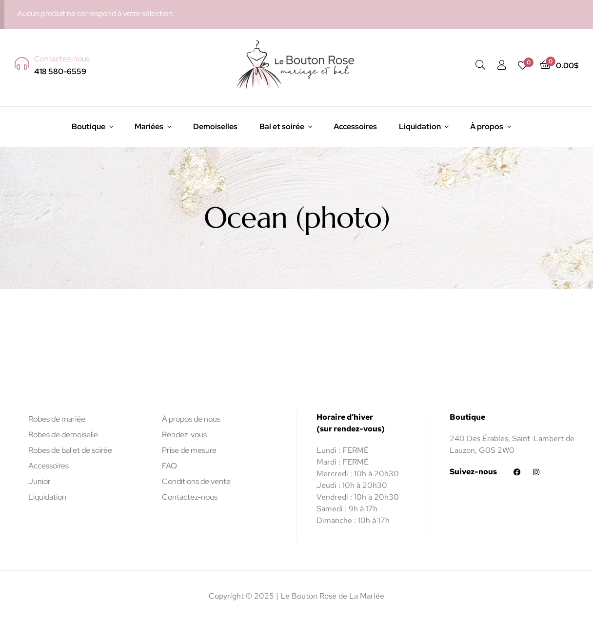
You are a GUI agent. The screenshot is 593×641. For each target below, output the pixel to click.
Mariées (149, 126)
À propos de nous (191, 419)
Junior (39, 481)
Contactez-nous (189, 497)
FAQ (169, 466)
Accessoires (355, 126)
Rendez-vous (184, 434)
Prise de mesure (189, 450)
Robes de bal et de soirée (70, 450)
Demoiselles (215, 126)
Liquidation (420, 126)
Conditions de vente (196, 481)
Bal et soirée (281, 126)
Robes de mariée (56, 419)
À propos (486, 126)
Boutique (88, 126)
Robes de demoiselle (63, 434)
